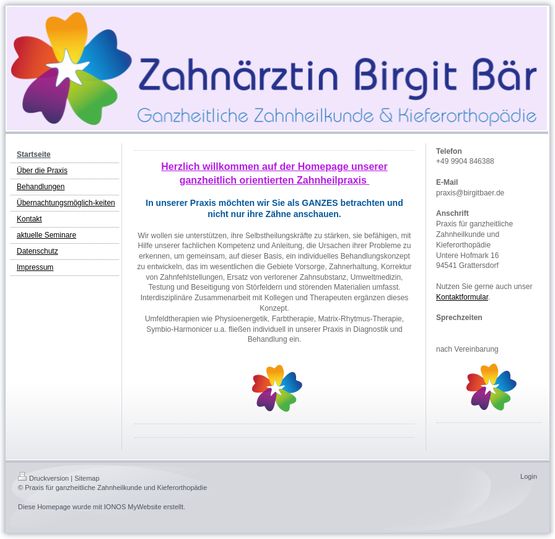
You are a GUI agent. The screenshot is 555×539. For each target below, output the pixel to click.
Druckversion (43, 478)
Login (528, 476)
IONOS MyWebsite (133, 506)
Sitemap (86, 478)
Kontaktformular (462, 297)
